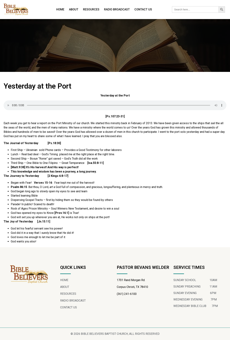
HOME (60, 9)
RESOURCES (91, 9)
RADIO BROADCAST (117, 9)
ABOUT (73, 9)
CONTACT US (143, 9)
